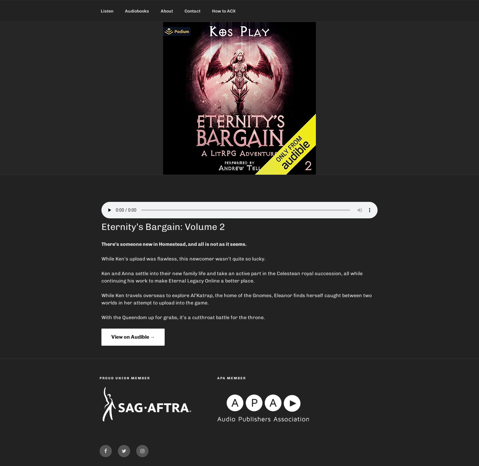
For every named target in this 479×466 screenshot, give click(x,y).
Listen (107, 11)
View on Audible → (133, 337)
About (167, 11)
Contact (192, 11)
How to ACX (224, 11)
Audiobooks (137, 11)
